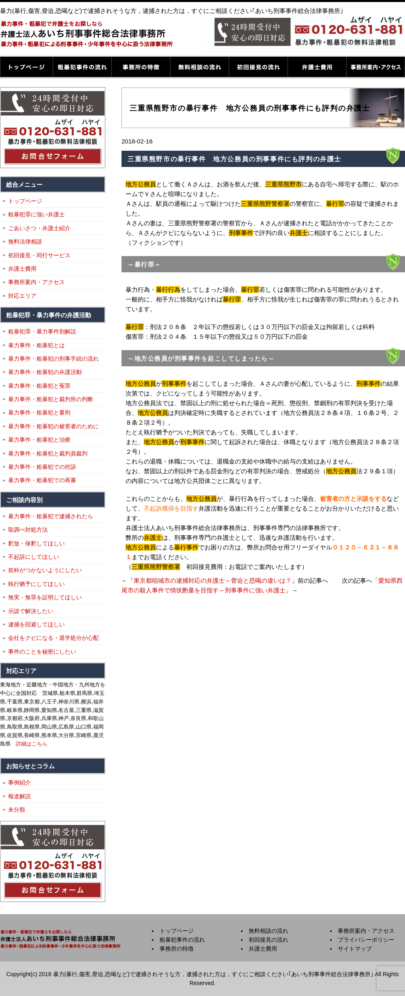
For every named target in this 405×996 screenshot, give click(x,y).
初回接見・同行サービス (39, 255)
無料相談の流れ (199, 67)
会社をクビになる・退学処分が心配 (53, 638)
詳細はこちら (31, 744)
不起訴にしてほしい (33, 557)
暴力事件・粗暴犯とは (36, 345)
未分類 (16, 809)
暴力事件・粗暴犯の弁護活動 (45, 372)
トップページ (26, 67)
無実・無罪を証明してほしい (45, 597)
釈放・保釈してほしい (36, 543)
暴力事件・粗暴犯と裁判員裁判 (47, 453)
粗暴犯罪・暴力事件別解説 (42, 331)
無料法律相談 (25, 241)
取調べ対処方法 (28, 529)
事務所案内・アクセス (375, 67)
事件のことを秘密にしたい (42, 651)
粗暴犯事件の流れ (82, 67)
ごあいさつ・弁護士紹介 (39, 228)
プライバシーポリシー (366, 939)
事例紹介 (19, 782)
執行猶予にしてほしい (36, 584)
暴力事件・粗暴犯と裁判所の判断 (50, 399)
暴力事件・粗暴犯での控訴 (42, 467)
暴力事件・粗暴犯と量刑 (39, 412)
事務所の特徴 (140, 67)
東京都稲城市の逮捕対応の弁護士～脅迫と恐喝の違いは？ (213, 580)
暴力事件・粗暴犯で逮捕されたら (50, 516)
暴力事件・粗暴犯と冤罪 (39, 386)
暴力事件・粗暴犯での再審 (42, 480)
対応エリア (22, 296)
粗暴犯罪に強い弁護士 (36, 214)
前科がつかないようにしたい (45, 570)
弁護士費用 (317, 67)
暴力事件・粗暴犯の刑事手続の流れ (53, 358)
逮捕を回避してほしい (36, 624)
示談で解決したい (30, 611)
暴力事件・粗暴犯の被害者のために (53, 426)
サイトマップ (355, 948)
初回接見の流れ (258, 67)
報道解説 (19, 796)
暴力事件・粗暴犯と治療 (39, 439)
